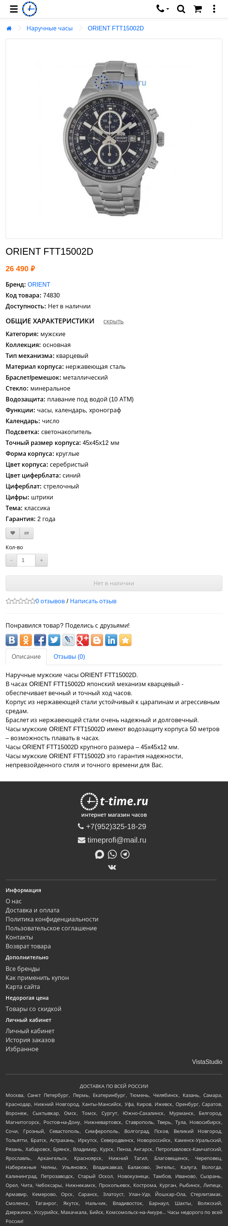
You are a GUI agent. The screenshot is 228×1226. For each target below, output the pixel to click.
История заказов (30, 1040)
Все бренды (23, 969)
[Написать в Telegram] (127, 853)
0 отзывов (50, 601)
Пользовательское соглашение (51, 928)
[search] (181, 9)
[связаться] (163, 9)
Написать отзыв (93, 601)
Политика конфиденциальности (52, 919)
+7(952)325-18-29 (112, 826)
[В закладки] (13, 533)
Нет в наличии (114, 583)
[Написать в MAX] (101, 853)
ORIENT (39, 284)
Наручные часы (50, 28)
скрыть (113, 321)
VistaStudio (207, 1062)
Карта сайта (23, 987)
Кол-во (14, 547)
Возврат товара (28, 946)
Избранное (22, 1049)
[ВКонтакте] (114, 867)
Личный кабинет (30, 1031)
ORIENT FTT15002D (116, 28)
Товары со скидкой (33, 1009)
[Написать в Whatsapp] (114, 853)
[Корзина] (197, 9)
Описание (26, 657)
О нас (14, 901)
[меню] (214, 9)
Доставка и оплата (33, 910)
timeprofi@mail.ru (112, 840)
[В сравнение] (26, 533)
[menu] (14, 9)
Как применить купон (37, 978)
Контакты (19, 937)
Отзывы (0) (69, 657)
